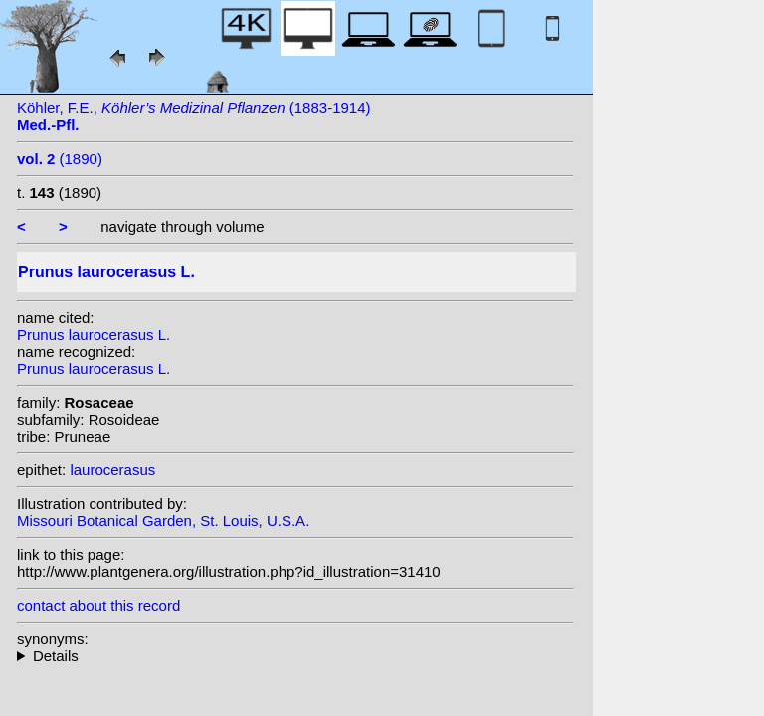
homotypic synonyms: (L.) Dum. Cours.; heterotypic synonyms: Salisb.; (295, 655)
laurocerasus (112, 469)
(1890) (59, 158)
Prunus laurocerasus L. (93, 334)
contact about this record (98, 605)
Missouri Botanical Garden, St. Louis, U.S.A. (163, 520)
